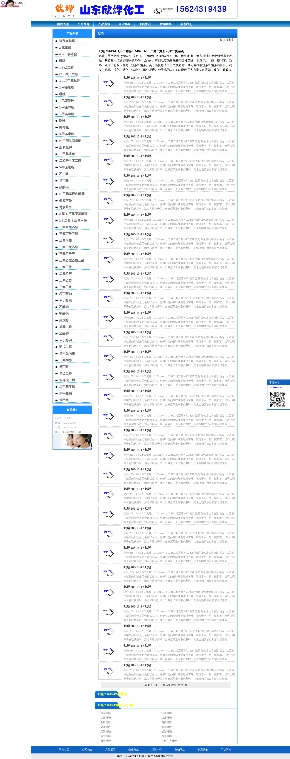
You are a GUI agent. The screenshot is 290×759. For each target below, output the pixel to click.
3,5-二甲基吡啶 (69, 81)
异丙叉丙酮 (67, 353)
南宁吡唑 (105, 736)
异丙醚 (64, 367)
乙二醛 (64, 174)
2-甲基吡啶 (66, 87)
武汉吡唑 (105, 731)
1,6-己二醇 (66, 67)
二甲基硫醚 (67, 154)
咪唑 (62, 120)
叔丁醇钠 (65, 293)
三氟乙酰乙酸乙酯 (71, 260)
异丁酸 (64, 180)
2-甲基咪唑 (66, 107)
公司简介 (84, 24)
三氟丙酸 (65, 240)
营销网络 (166, 24)
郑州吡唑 (105, 727)
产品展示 (104, 24)
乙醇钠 (64, 307)
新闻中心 (145, 24)
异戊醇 (64, 320)
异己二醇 (65, 373)
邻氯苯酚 (65, 200)
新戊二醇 (65, 347)
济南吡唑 (166, 713)
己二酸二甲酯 (68, 74)
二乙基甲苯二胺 (70, 160)
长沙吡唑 (166, 731)
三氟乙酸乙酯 (68, 247)
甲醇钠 (64, 313)
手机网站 (226, 749)
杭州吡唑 (166, 717)
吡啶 (62, 61)
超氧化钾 (65, 147)
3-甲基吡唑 (66, 134)
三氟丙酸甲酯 (68, 234)
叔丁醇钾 (65, 340)
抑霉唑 (64, 127)
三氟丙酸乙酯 (68, 227)
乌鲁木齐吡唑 (169, 740)
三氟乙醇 (65, 280)
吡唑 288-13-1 (133, 77)
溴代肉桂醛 (67, 41)
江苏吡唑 (105, 717)
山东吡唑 (105, 713)
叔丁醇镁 (65, 300)
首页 (222, 40)
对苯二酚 (65, 327)
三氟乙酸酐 (67, 254)
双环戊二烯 (67, 380)
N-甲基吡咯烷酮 (70, 140)
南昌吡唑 (166, 722)
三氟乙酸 (65, 287)
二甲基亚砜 (67, 387)
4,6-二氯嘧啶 (68, 54)
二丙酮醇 (65, 360)
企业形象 (125, 24)
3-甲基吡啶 (66, 167)
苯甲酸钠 (65, 393)
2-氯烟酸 (65, 47)
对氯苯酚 (65, 207)
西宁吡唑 (105, 740)
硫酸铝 (64, 187)
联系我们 (186, 24)
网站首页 (63, 24)
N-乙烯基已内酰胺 (72, 194)
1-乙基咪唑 (66, 101)
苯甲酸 (64, 400)
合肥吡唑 (105, 722)
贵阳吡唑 (166, 736)
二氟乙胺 (65, 267)
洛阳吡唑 (166, 727)
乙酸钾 (64, 333)
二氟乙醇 (65, 273)
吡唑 (230, 40)
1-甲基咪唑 (66, 114)
